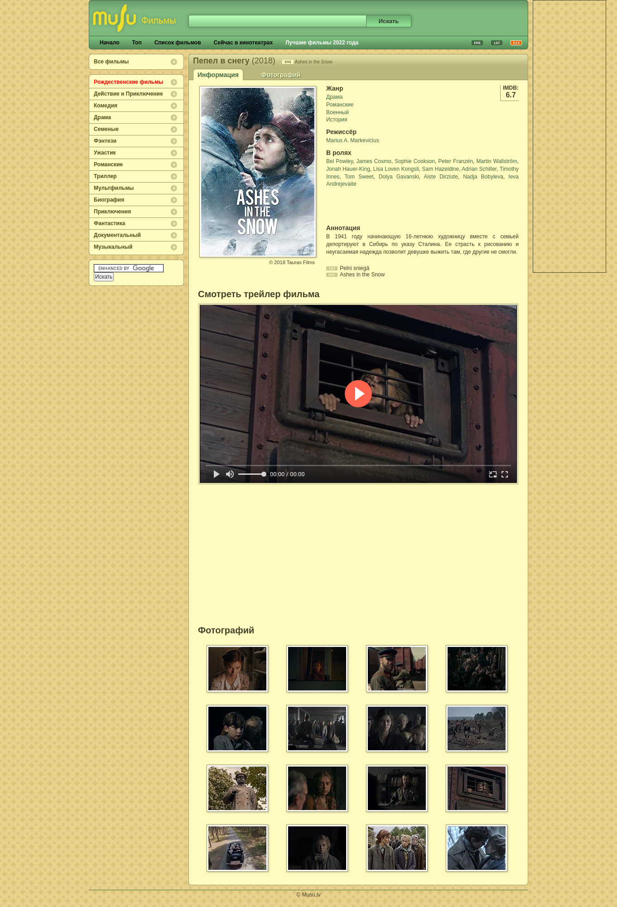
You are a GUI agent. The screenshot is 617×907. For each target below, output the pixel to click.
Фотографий (281, 74)
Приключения (112, 211)
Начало (109, 42)
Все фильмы (111, 61)
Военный (337, 112)
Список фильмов (177, 42)
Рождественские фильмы (128, 82)
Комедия (105, 105)
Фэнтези (105, 141)
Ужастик (105, 153)
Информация (218, 74)
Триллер (105, 176)
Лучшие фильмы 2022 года (321, 42)
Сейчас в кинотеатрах (243, 42)
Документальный (117, 235)
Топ (136, 42)
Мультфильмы (114, 188)
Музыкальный (113, 247)
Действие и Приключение (128, 94)
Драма (102, 117)
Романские (108, 164)
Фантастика (109, 223)
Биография (109, 200)
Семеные (106, 129)
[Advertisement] (569, 136)
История (336, 119)
